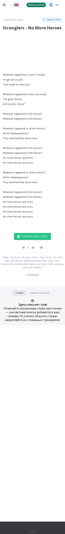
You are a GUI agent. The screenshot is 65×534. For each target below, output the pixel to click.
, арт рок (40, 264)
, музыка (58, 264)
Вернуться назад (13, 20)
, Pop (41, 257)
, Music (34, 257)
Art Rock (15, 257)
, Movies (25, 257)
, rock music (16, 260)
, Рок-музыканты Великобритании (30, 262)
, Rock (47, 257)
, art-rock (56, 257)
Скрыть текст (52, 19)
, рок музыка (34, 267)
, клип (49, 264)
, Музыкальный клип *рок (38, 260)
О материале (32, 274)
